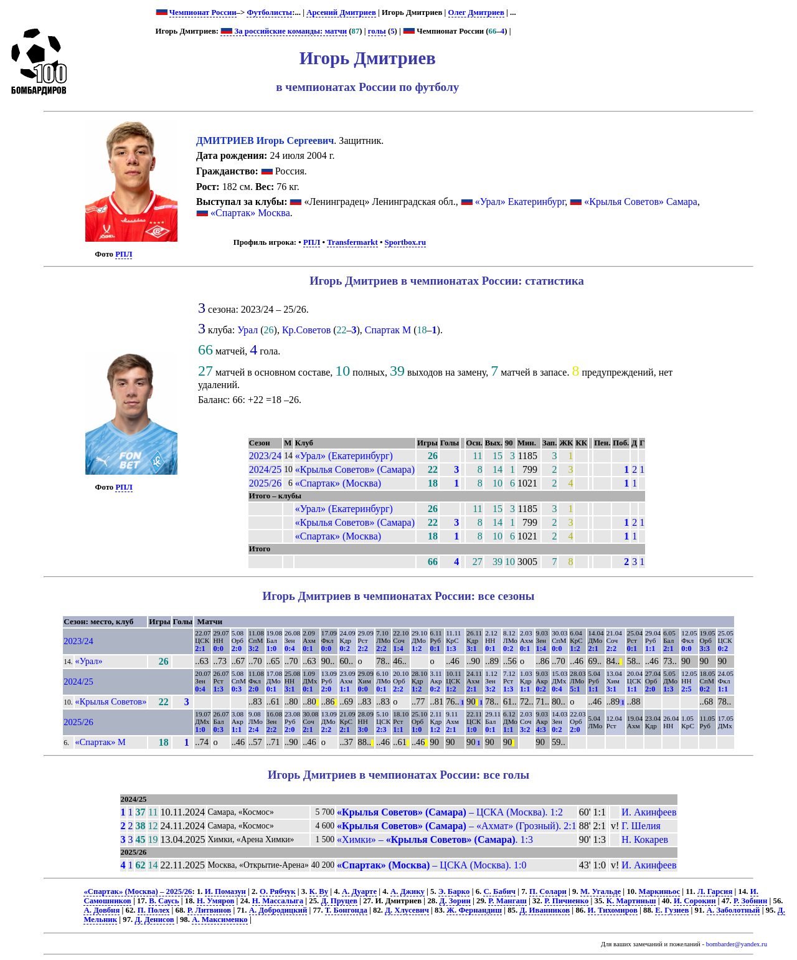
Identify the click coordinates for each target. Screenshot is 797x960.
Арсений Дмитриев (341, 12)
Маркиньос (660, 891)
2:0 (237, 648)
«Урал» (89, 661)
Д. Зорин (455, 900)
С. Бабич (499, 891)
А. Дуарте (359, 891)
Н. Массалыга (277, 900)
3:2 (253, 648)
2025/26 (265, 483)
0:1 (308, 648)
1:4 (398, 648)
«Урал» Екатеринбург (520, 201)
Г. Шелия (641, 825)
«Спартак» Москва (250, 212)
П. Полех (154, 910)
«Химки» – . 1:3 (435, 839)
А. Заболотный (733, 910)
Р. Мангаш (507, 900)
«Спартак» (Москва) (338, 483)
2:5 (686, 689)
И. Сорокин (695, 900)
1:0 (271, 648)
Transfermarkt (352, 242)
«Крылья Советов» (111, 701)
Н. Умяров (215, 900)
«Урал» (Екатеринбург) (344, 455)
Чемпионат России (203, 12)
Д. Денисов (154, 919)
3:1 (471, 648)
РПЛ (123, 254)
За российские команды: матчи (283, 31)
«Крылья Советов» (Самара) (355, 469)
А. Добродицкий (278, 910)
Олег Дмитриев (476, 12)
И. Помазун (225, 891)
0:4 (290, 648)
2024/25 (265, 469)
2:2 (363, 648)
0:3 (237, 689)
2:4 (253, 729)
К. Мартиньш (631, 900)
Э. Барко (454, 891)
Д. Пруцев (339, 900)
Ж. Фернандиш (474, 910)
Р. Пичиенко (566, 900)
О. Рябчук (278, 891)
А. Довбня (101, 910)
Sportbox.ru (405, 242)
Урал (247, 330)
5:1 (575, 689)
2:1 (200, 648)
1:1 (650, 648)
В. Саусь (164, 900)
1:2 (417, 648)
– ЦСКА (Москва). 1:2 (450, 812)
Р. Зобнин (750, 900)
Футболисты (269, 12)
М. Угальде (600, 891)
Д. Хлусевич (407, 910)
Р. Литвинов (209, 910)
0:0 (218, 648)
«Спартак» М (100, 742)
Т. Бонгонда (346, 910)
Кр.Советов (306, 330)
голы (377, 31)
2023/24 (265, 455)
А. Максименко (220, 919)
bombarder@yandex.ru (736, 944)
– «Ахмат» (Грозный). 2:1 (457, 825)
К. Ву (318, 891)
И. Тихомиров (613, 910)
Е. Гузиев (672, 910)
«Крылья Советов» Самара (640, 201)
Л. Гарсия (714, 891)
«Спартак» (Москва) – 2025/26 (137, 891)
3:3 (705, 648)
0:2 (344, 648)
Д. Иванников (544, 910)
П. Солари (548, 891)
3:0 (363, 729)
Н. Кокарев (644, 839)
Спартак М (388, 330)
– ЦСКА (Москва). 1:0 (431, 865)
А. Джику (407, 891)
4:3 (541, 729)
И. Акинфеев (648, 812)
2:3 (381, 729)
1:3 (451, 648)
